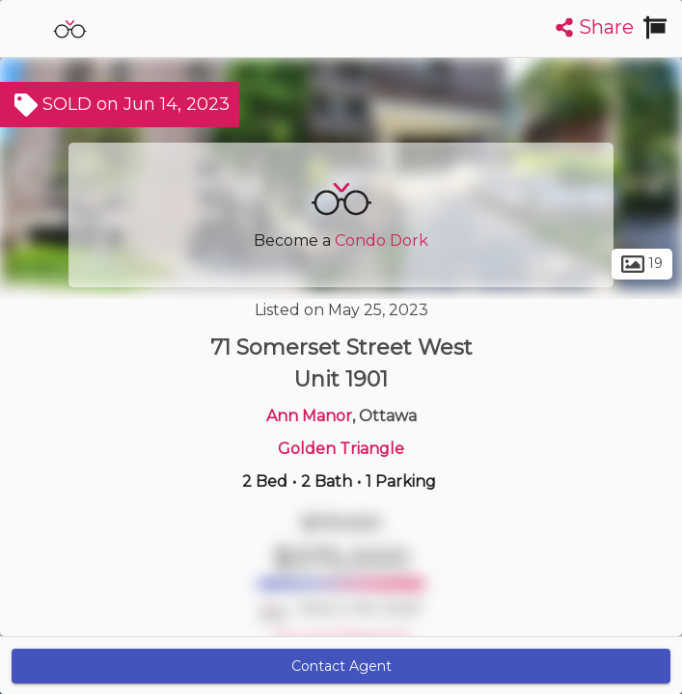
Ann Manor (309, 416)
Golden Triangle (341, 449)
